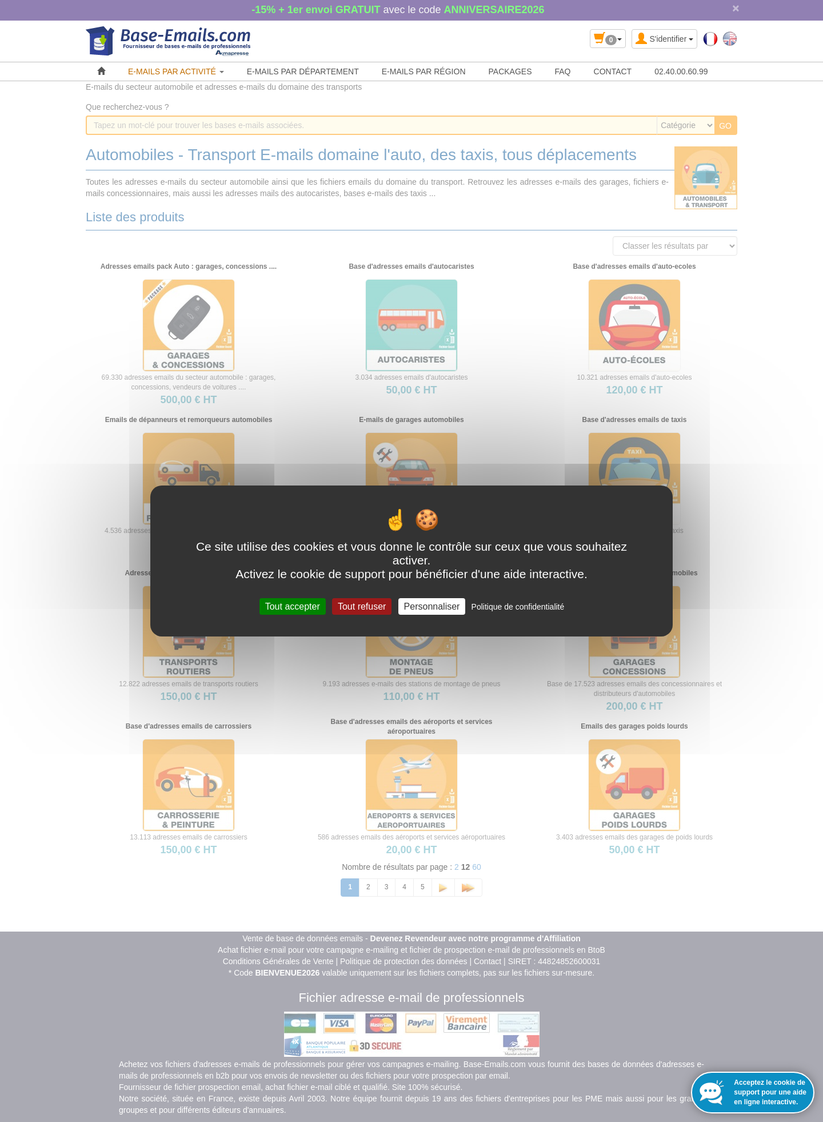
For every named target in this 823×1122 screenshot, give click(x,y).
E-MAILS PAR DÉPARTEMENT (303, 71)
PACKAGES (510, 71)
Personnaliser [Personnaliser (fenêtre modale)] (432, 606)
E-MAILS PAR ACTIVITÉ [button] (176, 71)
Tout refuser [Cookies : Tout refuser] (362, 606)
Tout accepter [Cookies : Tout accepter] (292, 606)
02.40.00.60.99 (681, 71)
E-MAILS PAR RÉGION (424, 71)
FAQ (563, 71)
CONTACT (613, 71)
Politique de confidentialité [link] (518, 606)
